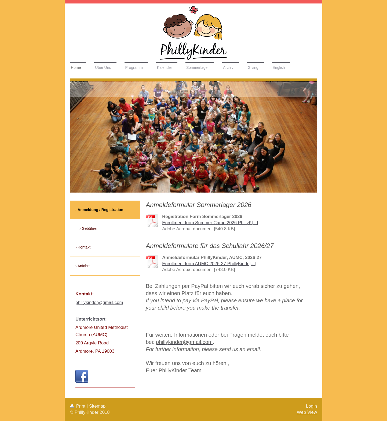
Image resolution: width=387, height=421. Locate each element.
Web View (307, 412)
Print (78, 406)
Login (311, 406)
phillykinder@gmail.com (99, 302)
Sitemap (97, 406)
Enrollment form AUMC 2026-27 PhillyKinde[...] (209, 263)
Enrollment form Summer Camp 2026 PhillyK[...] (210, 222)
